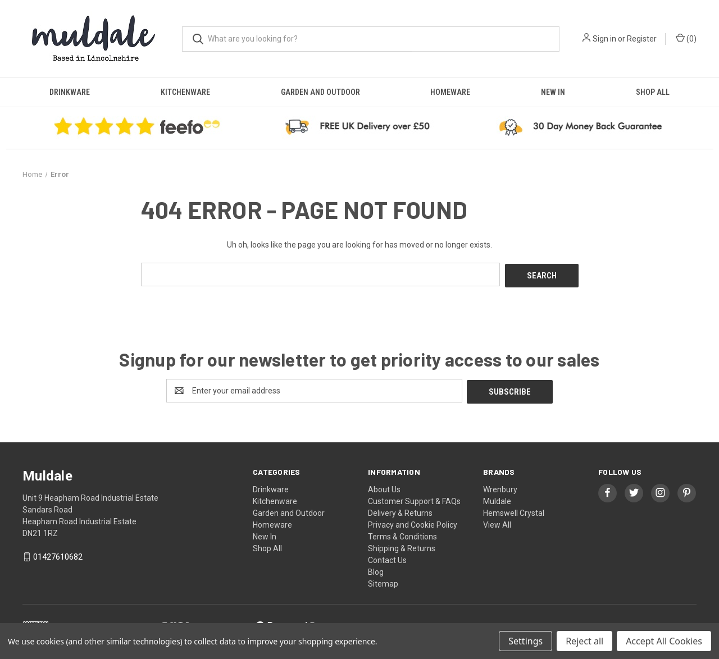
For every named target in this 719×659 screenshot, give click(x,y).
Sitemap (383, 580)
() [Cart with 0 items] (686, 38)
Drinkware (69, 92)
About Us (384, 486)
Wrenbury (500, 486)
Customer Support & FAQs (414, 498)
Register (642, 38)
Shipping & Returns (401, 545)
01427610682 (58, 555)
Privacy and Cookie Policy (412, 522)
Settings (525, 641)
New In (553, 92)
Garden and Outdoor (320, 92)
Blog (376, 569)
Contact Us (387, 557)
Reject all (584, 641)
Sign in (604, 38)
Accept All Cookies (664, 641)
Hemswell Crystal (513, 510)
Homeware (450, 92)
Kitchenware (185, 92)
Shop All (653, 92)
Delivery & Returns (400, 510)
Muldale (497, 498)
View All (497, 522)
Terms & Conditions (402, 533)
